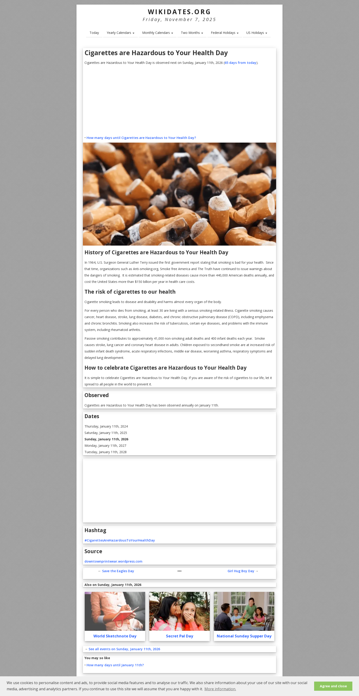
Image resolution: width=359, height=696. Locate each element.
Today (94, 32)
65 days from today (240, 62)
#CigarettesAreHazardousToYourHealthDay (119, 540)
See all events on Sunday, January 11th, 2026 (124, 649)
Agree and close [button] (333, 686)
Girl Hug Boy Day (241, 571)
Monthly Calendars (157, 32)
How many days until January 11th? (115, 665)
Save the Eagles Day (118, 571)
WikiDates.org (179, 11)
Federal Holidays (225, 32)
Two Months (192, 32)
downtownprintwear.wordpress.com (113, 561)
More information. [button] (220, 688)
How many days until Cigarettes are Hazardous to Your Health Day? (141, 137)
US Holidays (256, 32)
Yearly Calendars (120, 32)
